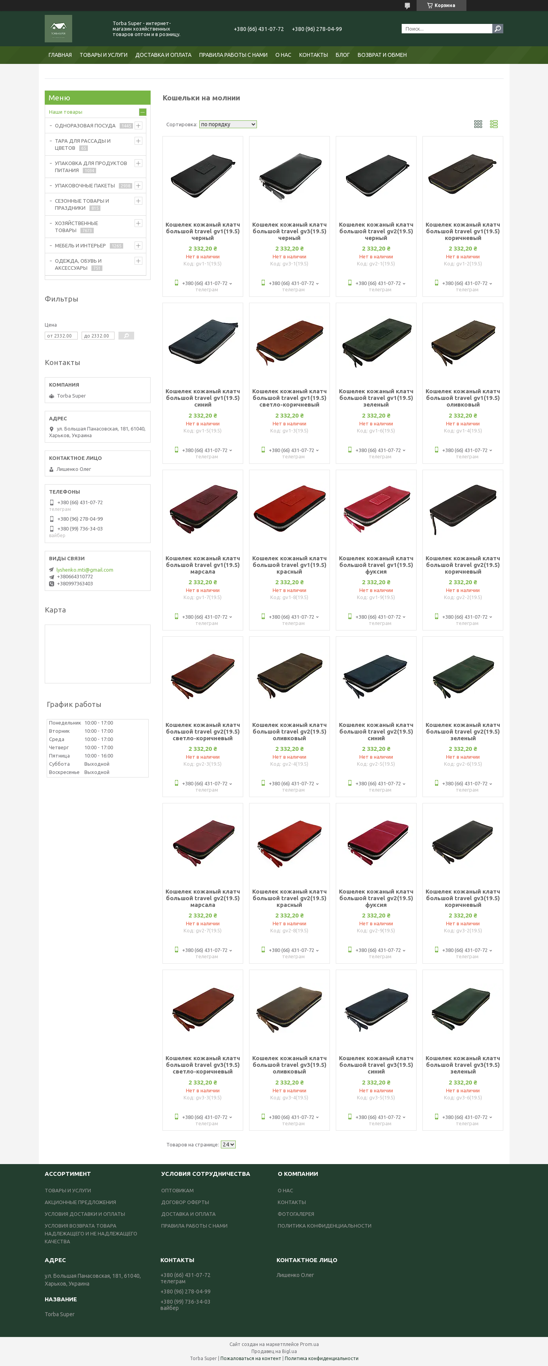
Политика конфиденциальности (322, 1358)
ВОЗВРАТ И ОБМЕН (382, 55)
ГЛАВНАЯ (60, 55)
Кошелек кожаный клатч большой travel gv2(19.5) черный (376, 231)
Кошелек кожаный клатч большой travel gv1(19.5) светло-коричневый (289, 398)
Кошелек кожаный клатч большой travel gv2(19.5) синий (376, 731)
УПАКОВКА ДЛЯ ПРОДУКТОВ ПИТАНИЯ (91, 166)
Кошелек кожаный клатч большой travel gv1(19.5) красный (289, 565)
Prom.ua (309, 1344)
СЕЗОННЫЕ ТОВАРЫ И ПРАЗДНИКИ (82, 204)
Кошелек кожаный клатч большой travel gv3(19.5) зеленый (463, 1065)
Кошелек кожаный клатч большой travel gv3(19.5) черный (289, 231)
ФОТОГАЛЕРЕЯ (296, 1214)
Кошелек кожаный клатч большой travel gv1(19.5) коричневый (463, 231)
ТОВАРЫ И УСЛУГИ (103, 55)
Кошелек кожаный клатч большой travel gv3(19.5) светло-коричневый (203, 1065)
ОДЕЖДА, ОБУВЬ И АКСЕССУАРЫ (78, 264)
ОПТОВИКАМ (177, 1190)
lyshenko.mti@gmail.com (84, 569)
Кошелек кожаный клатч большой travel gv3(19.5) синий (376, 1065)
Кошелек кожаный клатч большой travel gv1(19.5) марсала (203, 565)
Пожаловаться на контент (250, 1358)
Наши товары (65, 111)
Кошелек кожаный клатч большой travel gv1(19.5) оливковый (463, 398)
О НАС (283, 55)
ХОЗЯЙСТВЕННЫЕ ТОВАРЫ (76, 226)
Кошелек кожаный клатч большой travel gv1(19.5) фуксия (376, 565)
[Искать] (497, 28)
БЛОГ (343, 55)
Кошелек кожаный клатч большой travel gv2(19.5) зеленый (463, 731)
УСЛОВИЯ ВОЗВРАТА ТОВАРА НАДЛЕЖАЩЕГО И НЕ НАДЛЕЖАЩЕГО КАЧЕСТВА (91, 1233)
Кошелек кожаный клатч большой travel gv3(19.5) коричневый (463, 898)
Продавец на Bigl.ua (274, 1351)
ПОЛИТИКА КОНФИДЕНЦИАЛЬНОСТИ (324, 1225)
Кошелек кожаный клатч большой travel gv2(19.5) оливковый (289, 731)
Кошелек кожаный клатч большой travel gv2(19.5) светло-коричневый (203, 731)
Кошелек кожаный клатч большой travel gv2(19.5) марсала (203, 898)
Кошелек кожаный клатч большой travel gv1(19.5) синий (203, 398)
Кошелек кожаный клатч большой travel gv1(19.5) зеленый (376, 398)
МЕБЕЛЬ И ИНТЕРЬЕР (80, 245)
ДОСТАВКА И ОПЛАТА (163, 55)
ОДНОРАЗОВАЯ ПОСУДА (85, 125)
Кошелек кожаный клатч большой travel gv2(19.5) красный (289, 898)
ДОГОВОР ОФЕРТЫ (185, 1202)
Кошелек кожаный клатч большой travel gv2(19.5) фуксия (376, 898)
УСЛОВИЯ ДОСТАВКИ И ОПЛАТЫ (85, 1214)
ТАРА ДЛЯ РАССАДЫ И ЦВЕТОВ (83, 144)
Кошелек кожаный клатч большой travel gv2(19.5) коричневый (463, 565)
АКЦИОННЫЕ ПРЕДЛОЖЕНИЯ (80, 1202)
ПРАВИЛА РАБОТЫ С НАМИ (233, 55)
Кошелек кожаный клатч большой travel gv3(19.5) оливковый (289, 1065)
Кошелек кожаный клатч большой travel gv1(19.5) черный (203, 231)
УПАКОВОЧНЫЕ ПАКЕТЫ (85, 185)
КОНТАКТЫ (313, 55)
